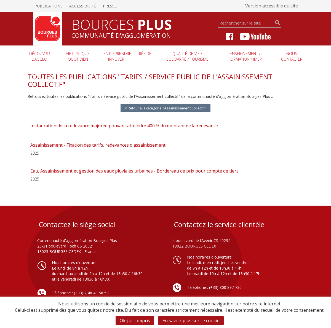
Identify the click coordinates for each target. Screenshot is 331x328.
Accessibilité (82, 6)
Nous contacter (291, 56)
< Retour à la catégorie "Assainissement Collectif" (165, 108)
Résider (146, 53)
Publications (48, 6)
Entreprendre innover (117, 56)
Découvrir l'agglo (39, 56)
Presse (110, 6)
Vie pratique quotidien (78, 56)
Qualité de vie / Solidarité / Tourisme (187, 56)
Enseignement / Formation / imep (245, 56)
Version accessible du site (271, 6)
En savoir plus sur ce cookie (191, 321)
